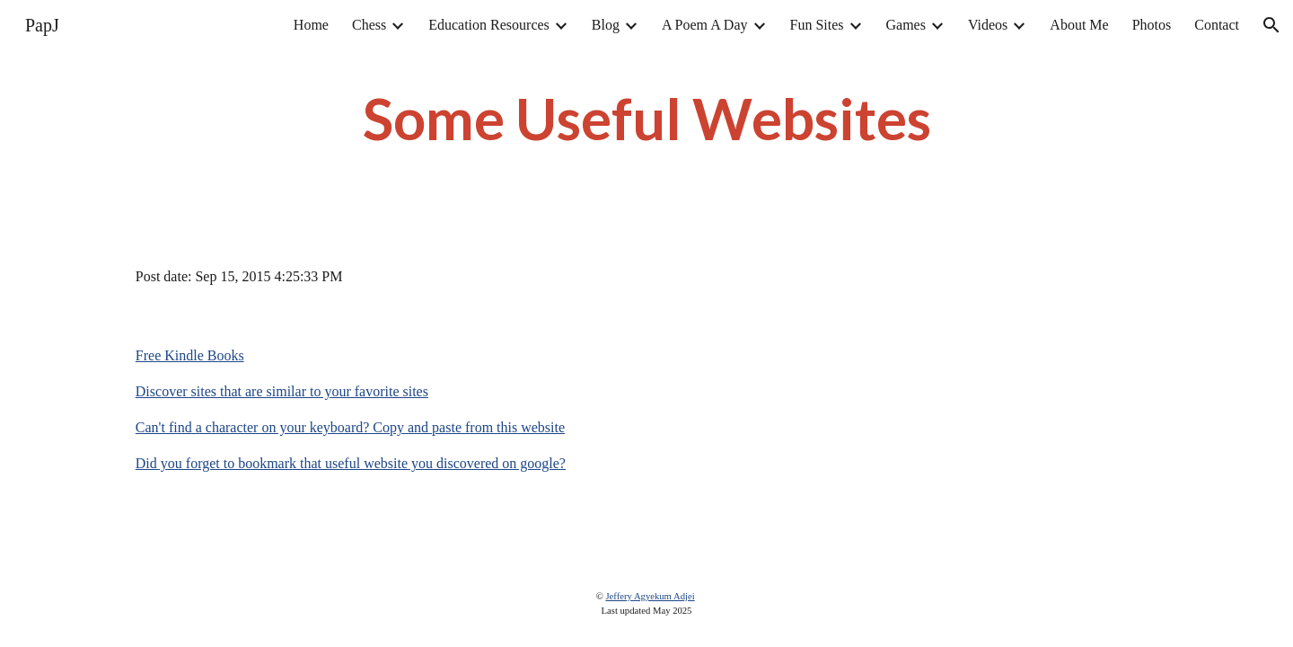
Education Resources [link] (489, 24)
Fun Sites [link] (817, 24)
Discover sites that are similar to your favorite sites (282, 391)
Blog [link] (606, 24)
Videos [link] (987, 24)
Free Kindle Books (190, 355)
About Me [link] (1079, 24)
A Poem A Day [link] (705, 24)
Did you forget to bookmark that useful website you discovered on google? (351, 463)
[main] (646, 118)
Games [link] (906, 24)
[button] (1271, 25)
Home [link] (311, 24)
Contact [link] (1216, 24)
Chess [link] (369, 24)
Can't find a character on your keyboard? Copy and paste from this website (350, 427)
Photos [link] (1152, 24)
